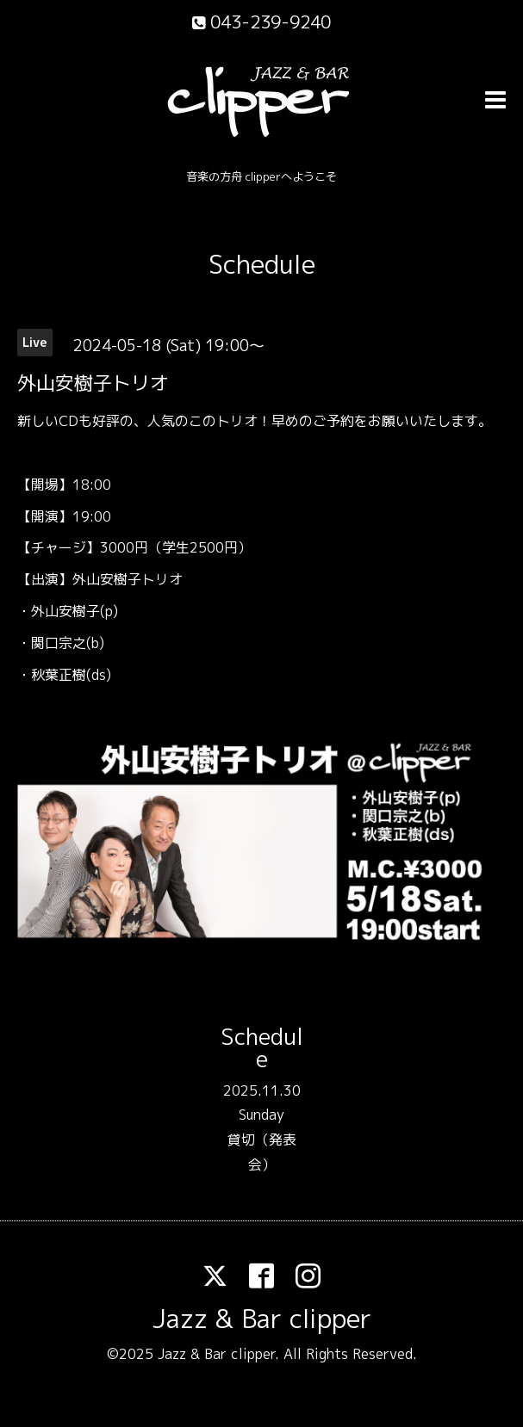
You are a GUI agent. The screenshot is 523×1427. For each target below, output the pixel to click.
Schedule (262, 264)
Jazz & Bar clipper (262, 1318)
